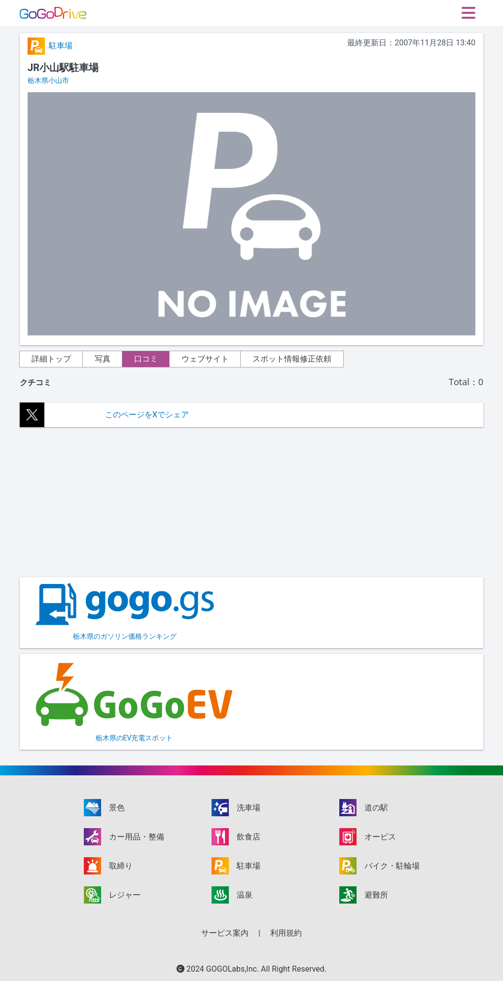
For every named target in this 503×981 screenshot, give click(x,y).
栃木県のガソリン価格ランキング (125, 611)
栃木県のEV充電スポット (134, 701)
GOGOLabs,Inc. (233, 969)
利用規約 (286, 933)
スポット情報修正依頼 (291, 358)
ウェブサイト (205, 358)
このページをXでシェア (147, 414)
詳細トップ (51, 358)
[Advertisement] (251, 502)
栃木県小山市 (48, 80)
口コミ (146, 358)
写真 (102, 358)
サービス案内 (225, 933)
